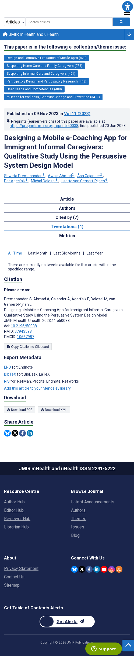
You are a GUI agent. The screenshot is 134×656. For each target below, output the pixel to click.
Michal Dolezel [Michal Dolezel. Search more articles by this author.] (44, 181)
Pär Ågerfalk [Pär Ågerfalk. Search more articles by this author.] (16, 181)
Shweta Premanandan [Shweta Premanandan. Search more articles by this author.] (24, 176)
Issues (77, 527)
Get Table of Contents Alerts (33, 607)
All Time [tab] (15, 253)
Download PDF (19, 410)
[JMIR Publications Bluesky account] (74, 569)
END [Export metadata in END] (8, 367)
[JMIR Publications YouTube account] (104, 569)
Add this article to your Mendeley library (37, 388)
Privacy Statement (21, 568)
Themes (78, 518)
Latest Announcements (92, 501)
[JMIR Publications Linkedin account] (96, 569)
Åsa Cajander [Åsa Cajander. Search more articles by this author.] (90, 176)
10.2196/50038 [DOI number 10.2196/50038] (24, 326)
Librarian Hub (16, 527)
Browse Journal (87, 491)
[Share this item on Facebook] (22, 433)
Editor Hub (14, 510)
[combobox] (69, 22)
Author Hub (14, 501)
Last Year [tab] (95, 253)
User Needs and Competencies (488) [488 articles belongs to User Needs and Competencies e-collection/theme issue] (34, 89)
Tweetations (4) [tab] (67, 226)
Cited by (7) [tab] (67, 217)
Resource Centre (21, 491)
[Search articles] (121, 22)
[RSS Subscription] (119, 569)
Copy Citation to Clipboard (28, 347)
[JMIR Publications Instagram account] (111, 569)
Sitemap (12, 585)
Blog (75, 535)
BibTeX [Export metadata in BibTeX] (10, 374)
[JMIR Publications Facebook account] (89, 569)
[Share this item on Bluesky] (7, 433)
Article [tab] (67, 199)
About (10, 558)
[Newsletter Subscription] (67, 621)
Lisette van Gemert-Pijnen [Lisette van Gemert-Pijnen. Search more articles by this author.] (84, 181)
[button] (127, 6)
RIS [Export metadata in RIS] (7, 381)
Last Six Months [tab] (67, 253)
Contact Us (14, 576)
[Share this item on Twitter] (15, 433)
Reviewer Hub (17, 518)
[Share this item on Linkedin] (30, 433)
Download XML (54, 410)
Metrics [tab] (67, 235)
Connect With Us (88, 558)
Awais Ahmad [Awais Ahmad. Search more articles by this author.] (61, 176)
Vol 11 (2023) (77, 113)
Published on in (48, 113)
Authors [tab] (67, 208)
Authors (78, 510)
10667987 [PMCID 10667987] (25, 337)
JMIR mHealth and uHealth (31, 34)
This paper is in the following (65, 47)
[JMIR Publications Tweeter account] (82, 569)
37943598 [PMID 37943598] (23, 331)
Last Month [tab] (37, 253)
